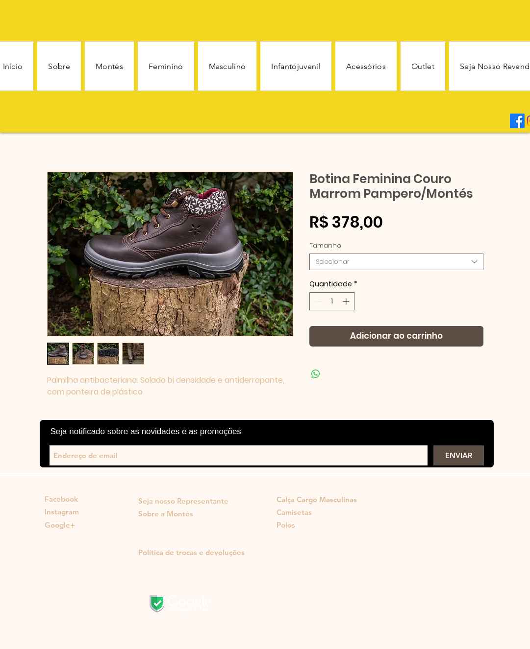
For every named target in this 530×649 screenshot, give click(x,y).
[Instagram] (62, 512)
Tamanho (325, 245)
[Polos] (286, 525)
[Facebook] (517, 121)
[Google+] (60, 525)
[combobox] (396, 262)
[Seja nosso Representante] (183, 501)
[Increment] (347, 301)
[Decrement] (317, 301)
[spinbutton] (332, 301)
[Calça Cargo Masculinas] (317, 499)
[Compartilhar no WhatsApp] (316, 374)
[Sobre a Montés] (165, 514)
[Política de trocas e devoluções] (191, 552)
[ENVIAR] (458, 455)
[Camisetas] (315, 512)
